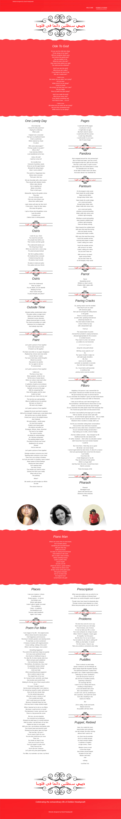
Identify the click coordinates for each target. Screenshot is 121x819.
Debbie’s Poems (101, 7)
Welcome (89, 7)
